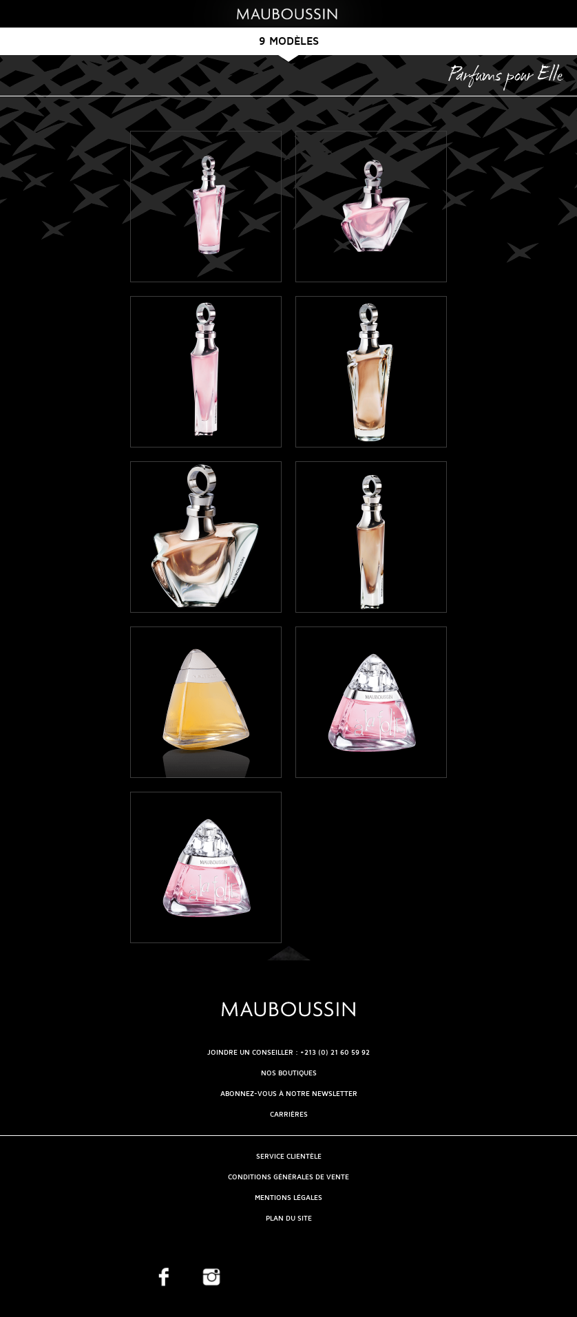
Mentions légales (288, 1197)
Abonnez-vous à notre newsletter (288, 1093)
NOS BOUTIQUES (289, 1073)
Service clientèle (289, 1156)
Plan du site (289, 1218)
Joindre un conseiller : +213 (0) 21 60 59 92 (288, 1052)
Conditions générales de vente (288, 1177)
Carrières (289, 1114)
